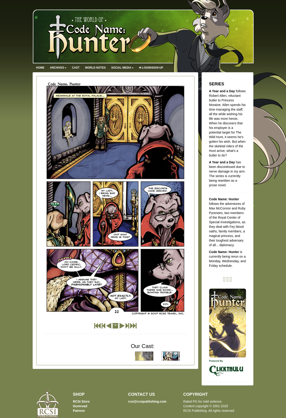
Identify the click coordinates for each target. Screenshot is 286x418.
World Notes (95, 67)
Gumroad (80, 406)
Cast (76, 67)
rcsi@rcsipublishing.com (147, 401)
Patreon (79, 410)
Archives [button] (58, 67)
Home (40, 67)
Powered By (216, 360)
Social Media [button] (122, 67)
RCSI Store (81, 401)
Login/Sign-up (151, 67)
